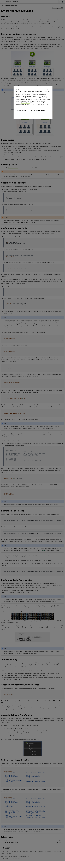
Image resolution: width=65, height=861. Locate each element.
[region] (33, 102)
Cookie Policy (28, 101)
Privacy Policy (19, 101)
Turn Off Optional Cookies (38, 110)
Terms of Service (25, 102)
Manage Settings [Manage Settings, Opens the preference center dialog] (21, 110)
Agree (32, 114)
